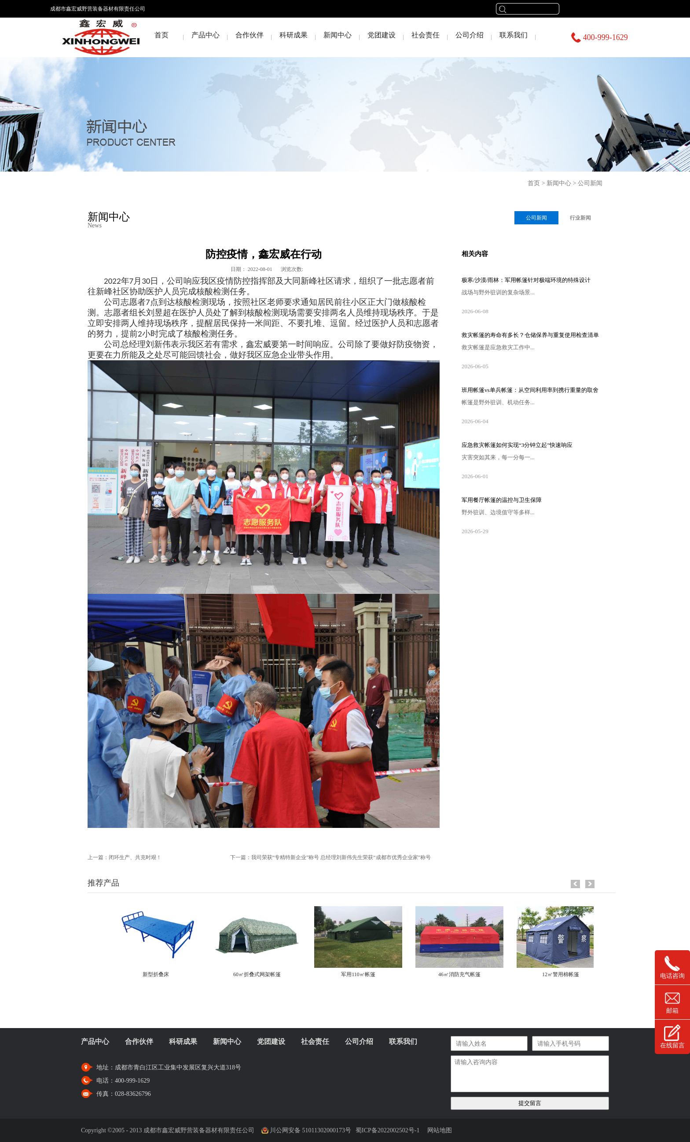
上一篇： (124, 857)
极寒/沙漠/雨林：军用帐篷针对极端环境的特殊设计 (526, 280)
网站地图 (438, 1130)
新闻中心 (559, 183)
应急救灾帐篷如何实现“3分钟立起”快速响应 (517, 445)
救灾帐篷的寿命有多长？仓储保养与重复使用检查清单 (530, 335)
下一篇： (330, 857)
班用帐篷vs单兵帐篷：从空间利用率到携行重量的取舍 (530, 390)
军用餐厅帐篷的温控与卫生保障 (502, 500)
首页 (161, 35)
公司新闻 (590, 183)
